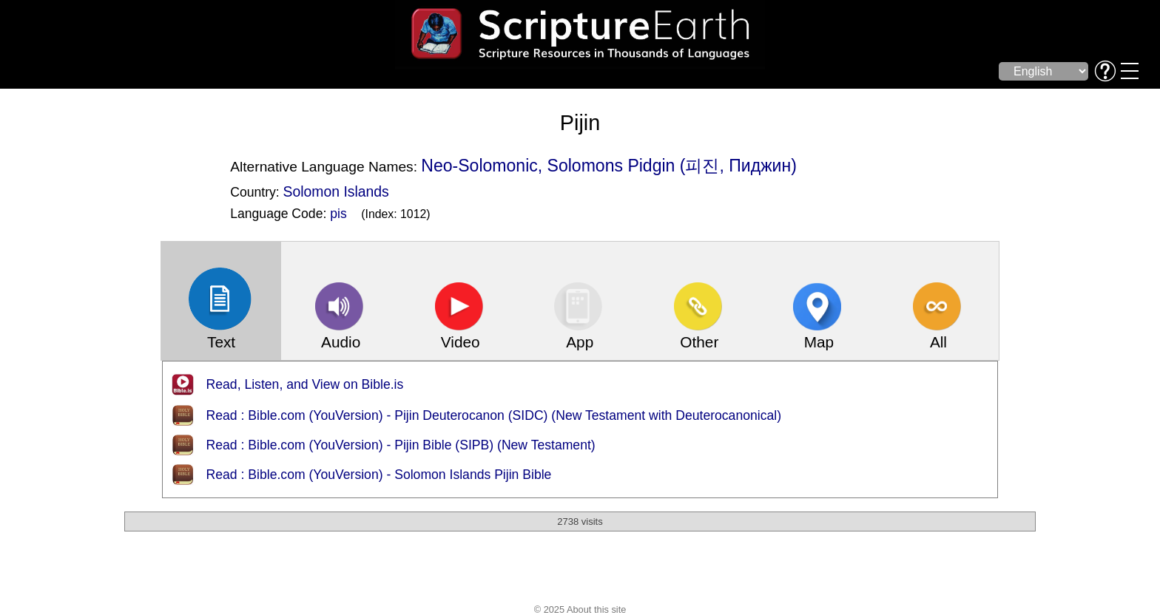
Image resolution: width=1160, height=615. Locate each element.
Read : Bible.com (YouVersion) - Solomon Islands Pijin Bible (379, 474)
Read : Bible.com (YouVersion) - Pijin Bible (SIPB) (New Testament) (401, 445)
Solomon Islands (336, 191)
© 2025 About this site (580, 609)
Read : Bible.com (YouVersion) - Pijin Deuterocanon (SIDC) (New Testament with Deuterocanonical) (493, 415)
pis (338, 213)
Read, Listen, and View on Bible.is (305, 384)
